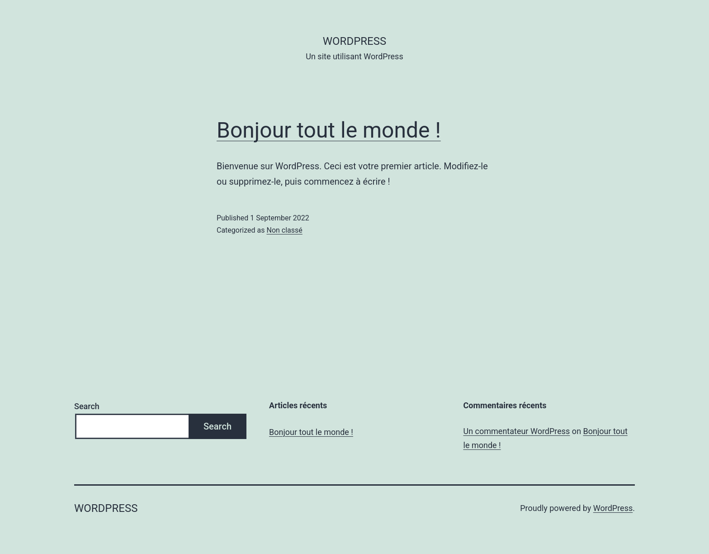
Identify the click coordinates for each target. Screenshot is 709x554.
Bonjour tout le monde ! (329, 130)
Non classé (284, 230)
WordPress (613, 508)
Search (86, 406)
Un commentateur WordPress (516, 431)
